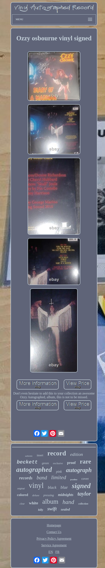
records (25, 477)
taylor (84, 494)
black (52, 487)
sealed (65, 509)
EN (51, 552)
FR (57, 552)
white (33, 503)
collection (83, 503)
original (20, 488)
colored (22, 495)
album (50, 501)
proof (71, 463)
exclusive (58, 463)
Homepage (54, 525)
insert (40, 455)
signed (81, 486)
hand (68, 502)
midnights (65, 495)
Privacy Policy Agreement (54, 538)
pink (59, 471)
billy (40, 509)
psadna (73, 479)
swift (52, 508)
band (42, 477)
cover (85, 478)
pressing (48, 495)
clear (22, 503)
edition (76, 454)
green (45, 463)
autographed (34, 469)
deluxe (35, 495)
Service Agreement (54, 545)
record (56, 453)
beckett (27, 462)
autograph (79, 470)
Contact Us (53, 532)
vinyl (36, 485)
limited (58, 477)
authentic (29, 456)
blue (64, 487)
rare (85, 461)
